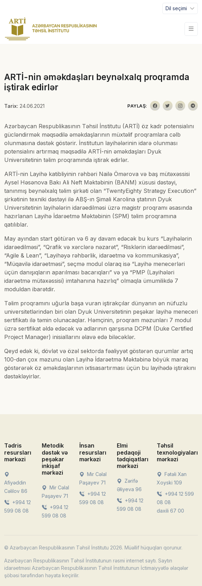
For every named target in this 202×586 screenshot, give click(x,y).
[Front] (50, 29)
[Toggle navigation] (180, 8)
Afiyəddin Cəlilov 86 (15, 482)
